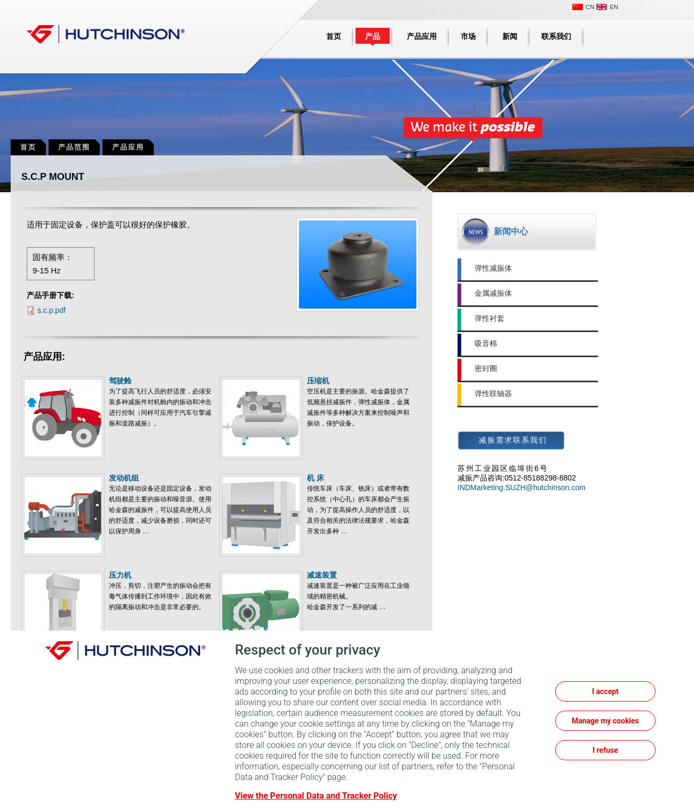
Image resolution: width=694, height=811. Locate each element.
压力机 (120, 575)
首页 (333, 36)
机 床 (315, 478)
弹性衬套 (489, 318)
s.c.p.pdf (51, 310)
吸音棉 (486, 343)
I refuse (605, 750)
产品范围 (74, 147)
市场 (468, 36)
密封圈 (486, 368)
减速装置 (322, 575)
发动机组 (124, 478)
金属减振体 (493, 293)
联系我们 (556, 36)
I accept (605, 691)
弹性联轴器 (493, 393)
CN (590, 7)
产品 (372, 36)
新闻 (509, 36)
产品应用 (422, 36)
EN (614, 7)
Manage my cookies (605, 720)
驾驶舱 (120, 380)
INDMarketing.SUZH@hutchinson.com (522, 487)
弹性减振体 (493, 268)
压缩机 (318, 380)
